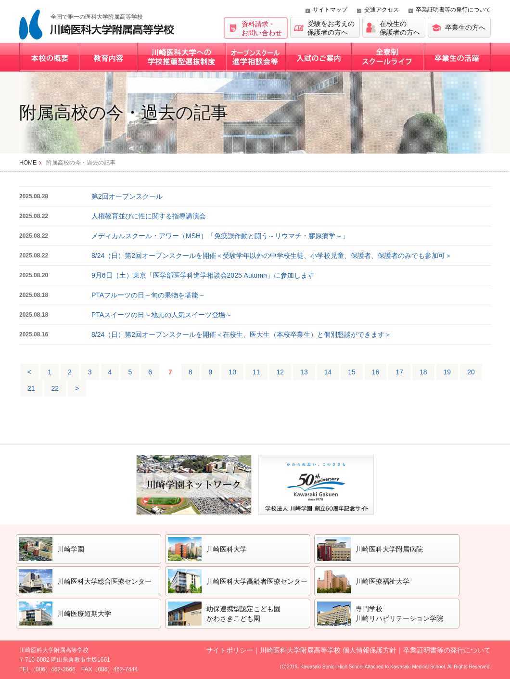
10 (232, 372)
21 (31, 388)
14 (328, 372)
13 (304, 372)
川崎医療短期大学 (84, 613)
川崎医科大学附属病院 (389, 549)
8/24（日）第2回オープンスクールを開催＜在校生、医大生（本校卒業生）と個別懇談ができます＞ (241, 334)
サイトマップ (330, 9)
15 (352, 372)
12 (280, 372)
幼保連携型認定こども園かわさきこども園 (243, 613)
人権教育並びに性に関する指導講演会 (148, 216)
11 (256, 372)
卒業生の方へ (465, 27)
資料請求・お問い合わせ (262, 28)
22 (55, 388)
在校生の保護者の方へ (400, 28)
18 (423, 372)
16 (376, 372)
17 (399, 372)
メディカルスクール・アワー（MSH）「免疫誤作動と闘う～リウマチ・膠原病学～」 (220, 236)
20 (471, 372)
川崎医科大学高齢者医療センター (256, 581)
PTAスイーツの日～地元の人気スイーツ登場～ (161, 315)
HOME (28, 162)
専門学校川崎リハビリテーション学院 (399, 613)
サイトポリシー (229, 650)
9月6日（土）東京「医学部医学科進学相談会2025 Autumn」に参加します (202, 275)
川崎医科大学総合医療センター (104, 581)
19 (447, 372)
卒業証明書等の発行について (453, 9)
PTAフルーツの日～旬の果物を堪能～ (148, 295)
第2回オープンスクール (127, 196)
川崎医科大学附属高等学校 (96, 24)
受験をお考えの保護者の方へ (331, 28)
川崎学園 (70, 549)
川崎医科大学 (226, 549)
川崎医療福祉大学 (382, 581)
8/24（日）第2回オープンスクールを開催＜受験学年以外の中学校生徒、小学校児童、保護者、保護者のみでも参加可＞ (271, 255)
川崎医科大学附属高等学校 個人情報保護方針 (328, 650)
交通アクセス (381, 9)
